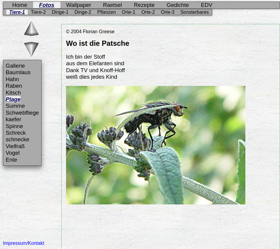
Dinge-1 (60, 12)
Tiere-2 (38, 12)
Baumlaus (18, 72)
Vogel (13, 153)
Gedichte (178, 5)
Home (19, 5)
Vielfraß (15, 146)
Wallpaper (78, 5)
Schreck (16, 133)
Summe (15, 106)
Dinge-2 (82, 12)
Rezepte (144, 5)
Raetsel (112, 5)
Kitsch (13, 92)
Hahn (12, 79)
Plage (13, 99)
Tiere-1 (17, 12)
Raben (14, 86)
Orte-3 (167, 12)
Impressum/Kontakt (23, 243)
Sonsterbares (194, 12)
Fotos (46, 5)
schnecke (17, 139)
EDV (206, 5)
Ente (11, 160)
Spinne (14, 126)
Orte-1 (128, 12)
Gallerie (15, 66)
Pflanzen (106, 12)
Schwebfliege (22, 113)
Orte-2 (148, 12)
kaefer (13, 119)
